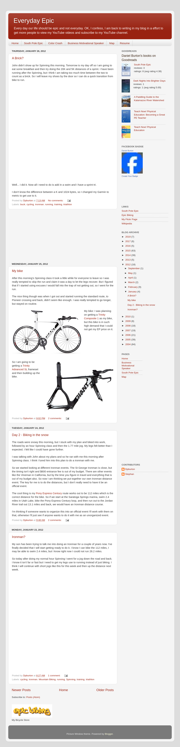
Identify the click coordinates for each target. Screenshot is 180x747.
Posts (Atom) (33, 697)
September (134, 268)
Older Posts (105, 690)
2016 (128, 246)
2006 (128, 335)
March (131, 282)
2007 (128, 330)
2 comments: (55, 418)
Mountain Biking (47, 679)
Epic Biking (127, 215)
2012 (128, 264)
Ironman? (18, 537)
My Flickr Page (129, 219)
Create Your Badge (130, 176)
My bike (17, 271)
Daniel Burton (127, 151)
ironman (39, 204)
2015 (128, 250)
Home (15, 43)
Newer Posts (21, 690)
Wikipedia (127, 223)
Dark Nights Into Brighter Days (149, 80)
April (131, 277)
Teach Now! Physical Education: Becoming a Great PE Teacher (149, 114)
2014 (128, 255)
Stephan (129, 474)
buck (22, 204)
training (58, 204)
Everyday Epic (34, 20)
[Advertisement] (62, 236)
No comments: (56, 200)
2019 (128, 236)
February (133, 287)
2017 (128, 241)
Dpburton (130, 469)
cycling (30, 204)
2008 (128, 325)
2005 (128, 339)
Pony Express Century (49, 493)
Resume (125, 43)
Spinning (71, 679)
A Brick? (18, 58)
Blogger (109, 734)
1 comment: (54, 675)
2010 (128, 316)
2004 (128, 344)
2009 (128, 321)
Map (111, 43)
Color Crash (55, 43)
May (130, 273)
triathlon (67, 204)
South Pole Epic (33, 43)
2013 (128, 259)
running (49, 204)
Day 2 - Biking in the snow (30, 435)
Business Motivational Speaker (86, 43)
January (132, 291)
